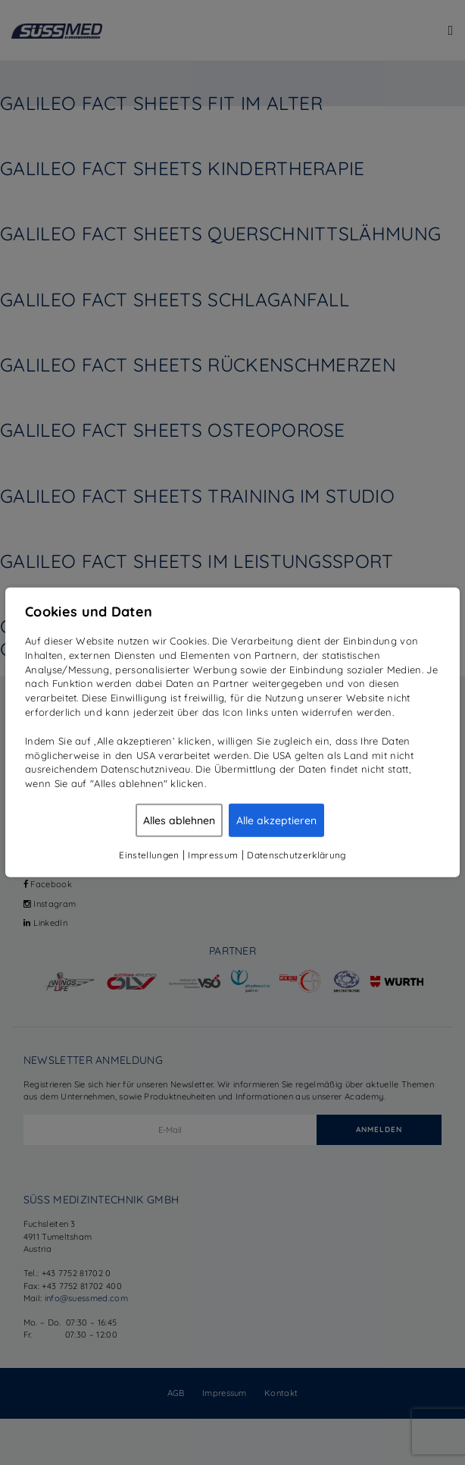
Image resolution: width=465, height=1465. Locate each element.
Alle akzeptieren (276, 820)
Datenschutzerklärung (296, 855)
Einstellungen (149, 855)
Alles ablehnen (179, 820)
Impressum (213, 855)
